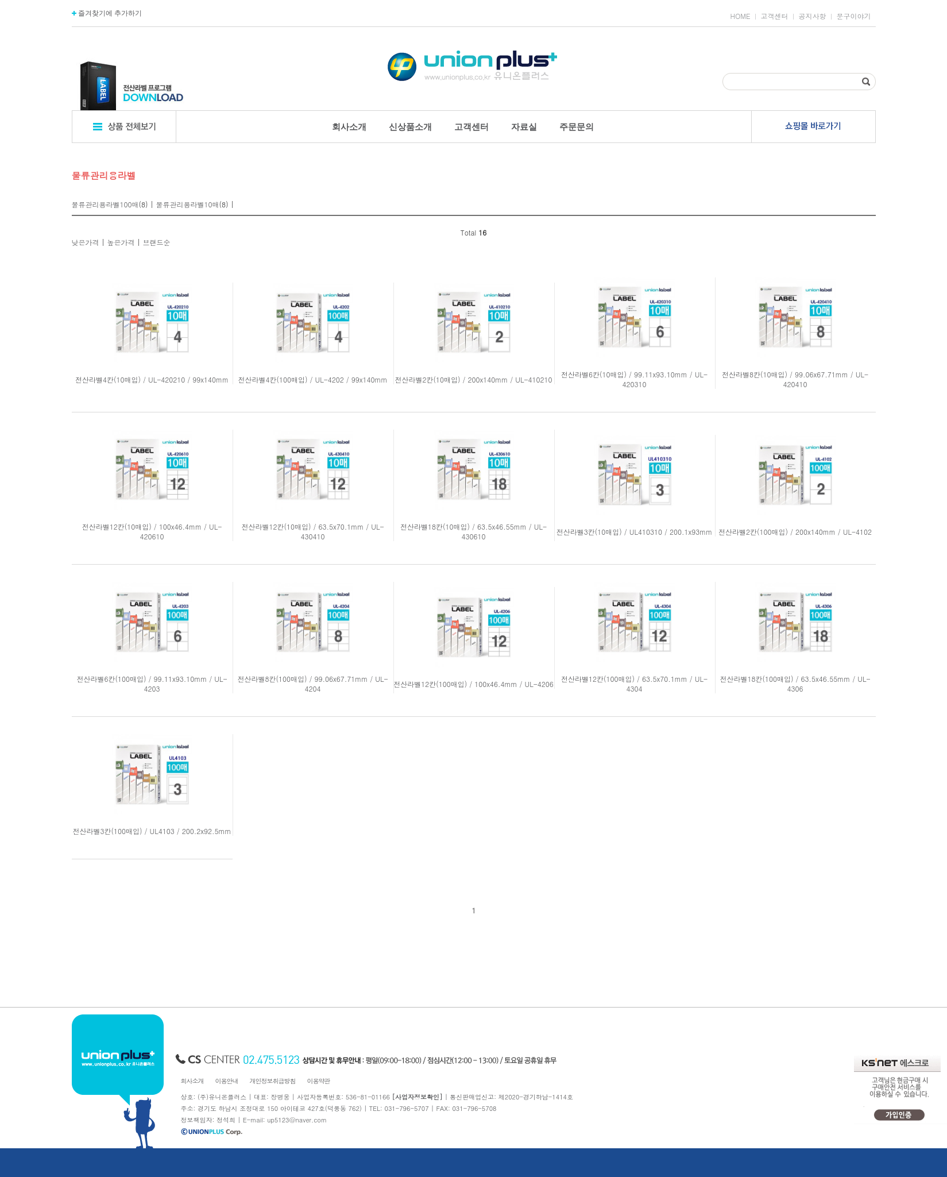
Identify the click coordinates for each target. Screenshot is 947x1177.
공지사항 (812, 16)
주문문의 (576, 127)
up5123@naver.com (297, 1120)
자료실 (524, 127)
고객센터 (774, 16)
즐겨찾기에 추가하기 (107, 13)
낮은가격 (85, 242)
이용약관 (318, 1080)
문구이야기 (854, 16)
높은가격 (121, 242)
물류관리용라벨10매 (187, 204)
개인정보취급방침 (273, 1080)
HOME (740, 16)
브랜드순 (157, 242)
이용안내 (226, 1080)
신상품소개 (410, 127)
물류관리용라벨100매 (105, 204)
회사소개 (349, 127)
